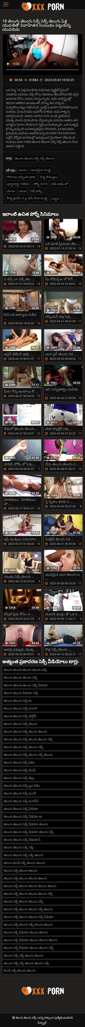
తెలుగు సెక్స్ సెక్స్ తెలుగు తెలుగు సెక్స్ (26, 963)
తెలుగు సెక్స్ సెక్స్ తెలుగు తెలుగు (23, 955)
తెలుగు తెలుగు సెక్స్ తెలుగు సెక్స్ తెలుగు (28, 755)
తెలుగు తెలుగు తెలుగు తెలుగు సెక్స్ (25, 670)
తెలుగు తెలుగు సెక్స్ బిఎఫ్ (20, 770)
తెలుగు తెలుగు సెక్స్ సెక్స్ (19, 847)
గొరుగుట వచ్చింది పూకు (21, 177)
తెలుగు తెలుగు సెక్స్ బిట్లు (19, 778)
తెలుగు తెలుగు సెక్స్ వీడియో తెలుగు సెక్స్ (29, 832)
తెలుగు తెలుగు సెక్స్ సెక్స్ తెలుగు (34, 158)
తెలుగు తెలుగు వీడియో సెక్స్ (21, 693)
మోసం (11, 191)
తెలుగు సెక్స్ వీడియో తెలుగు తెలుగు (26, 932)
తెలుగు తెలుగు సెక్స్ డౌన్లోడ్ (20, 716)
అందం (23, 170)
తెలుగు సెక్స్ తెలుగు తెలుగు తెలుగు (25, 878)
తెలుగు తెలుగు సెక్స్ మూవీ (20, 793)
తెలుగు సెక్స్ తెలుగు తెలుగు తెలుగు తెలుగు (30, 886)
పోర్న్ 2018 (40, 184)
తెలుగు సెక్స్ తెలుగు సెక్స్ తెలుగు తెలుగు (28, 924)
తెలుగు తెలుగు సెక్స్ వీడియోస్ (22, 839)
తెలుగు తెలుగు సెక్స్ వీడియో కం (23, 816)
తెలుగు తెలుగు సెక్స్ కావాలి (20, 708)
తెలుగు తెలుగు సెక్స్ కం (18, 700)
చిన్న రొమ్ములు (48, 177)
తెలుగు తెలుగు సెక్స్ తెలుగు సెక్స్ (23, 747)
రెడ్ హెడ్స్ (36, 191)
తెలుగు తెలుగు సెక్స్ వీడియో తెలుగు (26, 824)
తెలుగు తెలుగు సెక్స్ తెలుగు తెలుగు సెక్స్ (28, 739)
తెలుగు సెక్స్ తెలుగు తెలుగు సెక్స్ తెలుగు (28, 909)
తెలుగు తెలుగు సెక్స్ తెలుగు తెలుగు (25, 731)
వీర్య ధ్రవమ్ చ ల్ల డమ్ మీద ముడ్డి (27, 198)
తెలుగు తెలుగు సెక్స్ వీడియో (21, 809)
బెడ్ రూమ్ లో (59, 184)
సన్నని (55, 198)
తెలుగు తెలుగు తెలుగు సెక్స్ (20, 677)
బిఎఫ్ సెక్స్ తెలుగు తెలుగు (20, 970)
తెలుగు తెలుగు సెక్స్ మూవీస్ (21, 801)
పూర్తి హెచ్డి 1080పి (18, 184)
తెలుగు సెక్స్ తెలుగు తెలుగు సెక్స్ (23, 901)
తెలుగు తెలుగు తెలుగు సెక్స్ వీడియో (26, 685)
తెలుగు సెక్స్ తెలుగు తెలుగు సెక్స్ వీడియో (29, 917)
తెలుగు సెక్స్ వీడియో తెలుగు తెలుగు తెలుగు (30, 940)
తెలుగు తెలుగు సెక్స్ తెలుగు (20, 724)
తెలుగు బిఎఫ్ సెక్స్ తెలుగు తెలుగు (24, 863)
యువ (23, 191)
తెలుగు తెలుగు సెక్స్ (26, 1017)
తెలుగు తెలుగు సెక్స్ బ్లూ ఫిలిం (22, 785)
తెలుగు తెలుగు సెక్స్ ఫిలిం (19, 762)
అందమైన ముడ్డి (41, 170)
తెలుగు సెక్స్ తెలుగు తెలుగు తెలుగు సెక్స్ (28, 894)
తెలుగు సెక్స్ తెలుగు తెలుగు (20, 870)
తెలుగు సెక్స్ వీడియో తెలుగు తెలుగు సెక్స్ (29, 948)
